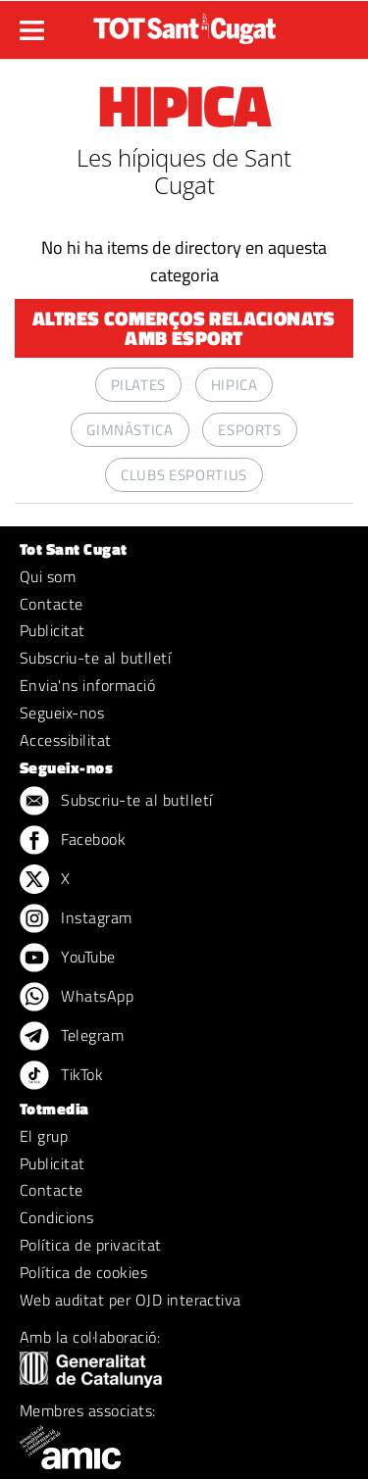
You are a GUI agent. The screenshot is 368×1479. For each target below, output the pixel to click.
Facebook (73, 841)
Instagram (76, 919)
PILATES (138, 384)
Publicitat (52, 630)
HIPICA (234, 384)
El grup (44, 1136)
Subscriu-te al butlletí (95, 657)
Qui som (48, 576)
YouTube (68, 958)
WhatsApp (76, 997)
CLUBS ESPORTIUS (184, 475)
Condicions (57, 1217)
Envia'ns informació (87, 685)
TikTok (61, 1076)
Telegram (72, 1037)
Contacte (51, 604)
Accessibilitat (66, 740)
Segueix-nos (62, 712)
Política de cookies (83, 1272)
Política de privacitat (91, 1245)
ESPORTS (249, 430)
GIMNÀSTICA (129, 430)
